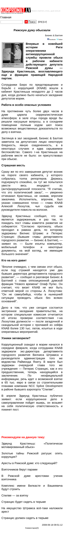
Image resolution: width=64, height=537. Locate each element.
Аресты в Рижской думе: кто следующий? (29, 463)
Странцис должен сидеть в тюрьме (24, 518)
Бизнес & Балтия (54, 35)
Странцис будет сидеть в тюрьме (23, 501)
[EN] (40, 22)
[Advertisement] (26, 3)
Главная (5, 17)
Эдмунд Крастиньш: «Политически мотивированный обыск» (32, 445)
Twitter (60, 39)
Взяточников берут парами (19, 469)
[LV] (45, 22)
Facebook (52, 39)
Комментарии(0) (32, 528)
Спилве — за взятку (14, 495)
